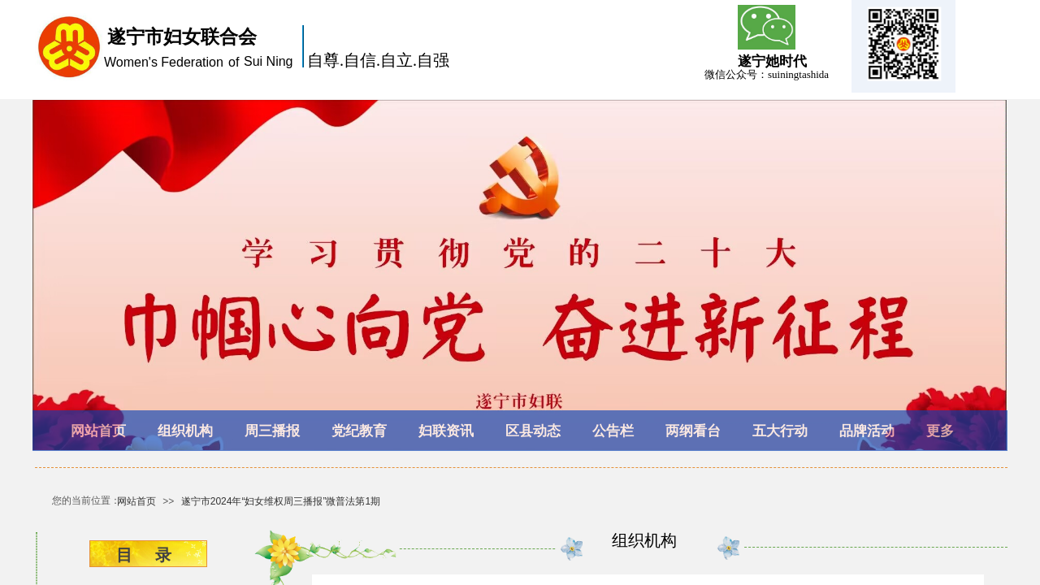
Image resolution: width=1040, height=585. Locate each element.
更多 (940, 431)
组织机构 (185, 431)
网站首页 (98, 431)
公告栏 (613, 431)
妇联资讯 (446, 431)
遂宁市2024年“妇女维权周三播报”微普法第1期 (280, 501)
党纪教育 (359, 431)
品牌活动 (867, 431)
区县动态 (533, 431)
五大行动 (780, 431)
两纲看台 (693, 431)
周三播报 (272, 431)
